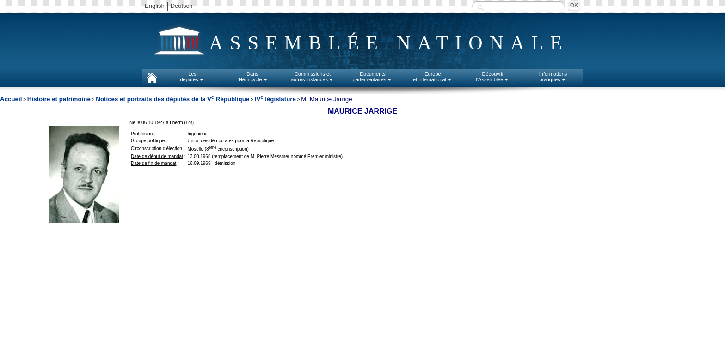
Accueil (11, 99)
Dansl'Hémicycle (252, 76)
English (155, 5)
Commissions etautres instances (312, 76)
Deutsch (182, 5)
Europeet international (433, 76)
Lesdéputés (192, 76)
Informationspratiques (553, 76)
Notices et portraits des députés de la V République (172, 99)
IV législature (275, 99)
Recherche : (480, 7)
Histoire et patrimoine (59, 99)
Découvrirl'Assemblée (493, 76)
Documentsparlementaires (373, 76)
